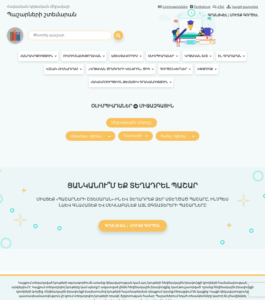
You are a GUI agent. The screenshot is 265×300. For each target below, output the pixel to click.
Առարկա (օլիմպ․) (90, 136)
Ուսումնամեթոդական (84, 56)
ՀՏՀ (218, 7)
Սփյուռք (207, 69)
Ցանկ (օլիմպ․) (178, 136)
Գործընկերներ (175, 69)
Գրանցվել (214, 15)
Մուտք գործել (243, 15)
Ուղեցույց (200, 7)
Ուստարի (135, 135)
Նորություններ (173, 7)
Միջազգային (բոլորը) (131, 122)
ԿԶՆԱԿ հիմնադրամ (64, 69)
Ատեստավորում (126, 56)
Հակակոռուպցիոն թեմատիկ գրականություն (131, 82)
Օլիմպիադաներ (163, 56)
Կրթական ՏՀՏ (197, 56)
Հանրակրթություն (38, 56)
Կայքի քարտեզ (242, 7)
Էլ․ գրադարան (231, 56)
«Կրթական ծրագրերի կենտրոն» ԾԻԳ (121, 69)
